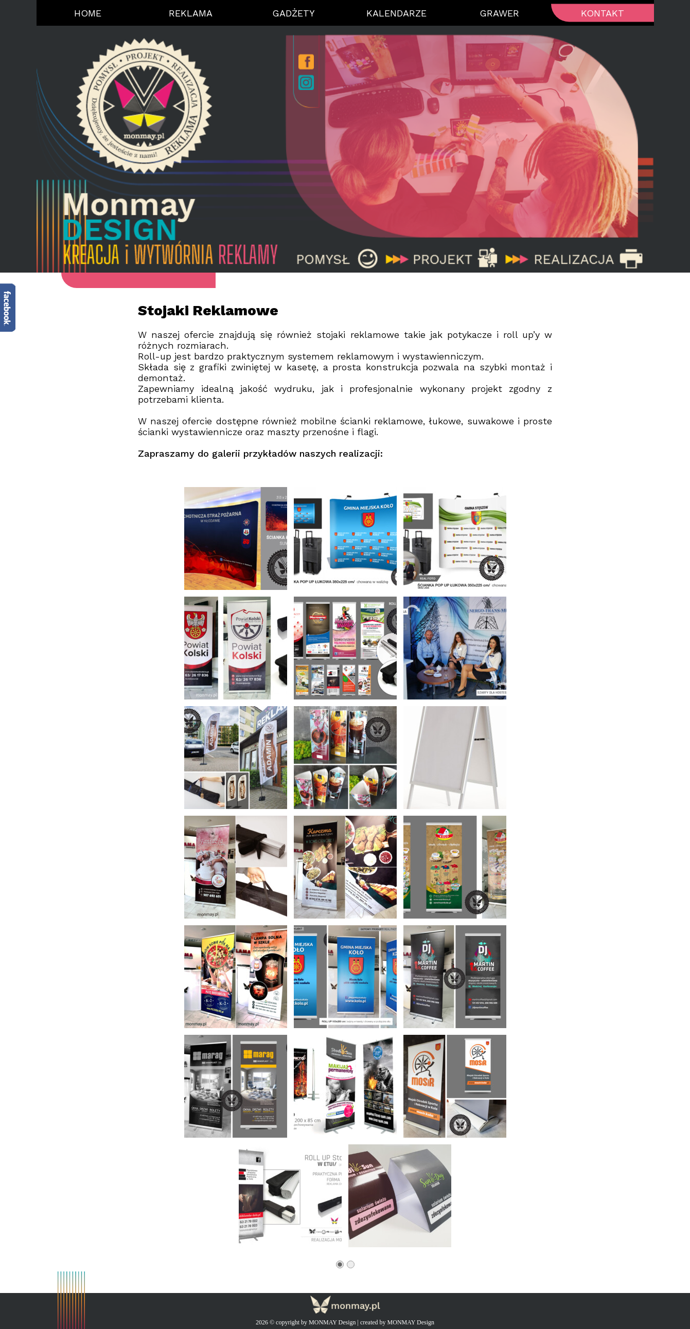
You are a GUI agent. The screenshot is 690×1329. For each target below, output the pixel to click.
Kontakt (602, 13)
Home (87, 13)
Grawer (499, 13)
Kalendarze (396, 13)
